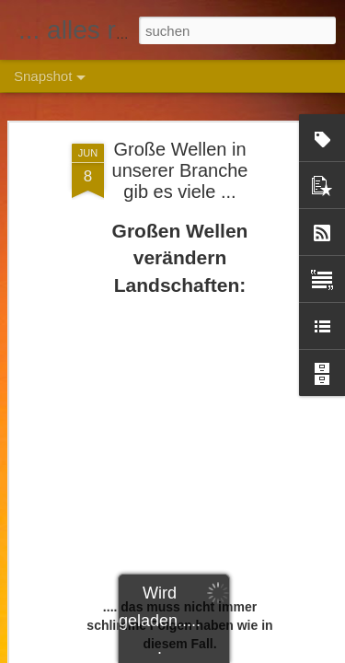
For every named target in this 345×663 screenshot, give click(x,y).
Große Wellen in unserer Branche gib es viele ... (180, 170)
